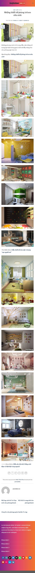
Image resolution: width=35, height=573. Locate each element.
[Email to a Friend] (19, 473)
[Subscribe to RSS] (26, 557)
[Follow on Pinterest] (23, 557)
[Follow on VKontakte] (13, 562)
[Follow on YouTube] (3, 562)
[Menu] (2, 3)
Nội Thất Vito (17, 10)
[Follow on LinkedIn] (30, 557)
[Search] (33, 3)
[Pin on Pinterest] (22, 473)
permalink (17, 481)
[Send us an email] (16, 557)
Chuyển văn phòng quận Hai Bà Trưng (14, 512)
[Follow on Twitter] (13, 557)
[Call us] (19, 557)
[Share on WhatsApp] (9, 473)
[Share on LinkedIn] (25, 473)
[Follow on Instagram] (6, 557)
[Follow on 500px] (9, 562)
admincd (26, 20)
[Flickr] (6, 562)
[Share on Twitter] (15, 473)
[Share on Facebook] (12, 473)
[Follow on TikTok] (9, 557)
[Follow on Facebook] (3, 557)
